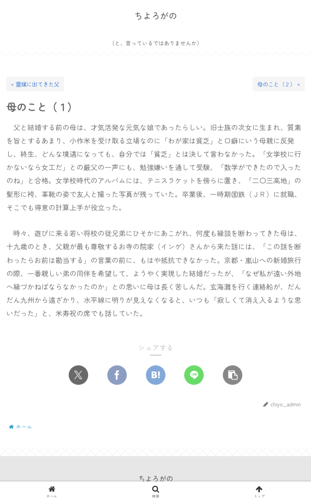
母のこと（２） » (278, 84)
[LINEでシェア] (194, 375)
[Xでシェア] (78, 375)
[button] (232, 375)
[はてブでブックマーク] (155, 375)
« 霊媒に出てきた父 (35, 84)
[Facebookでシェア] (117, 375)
